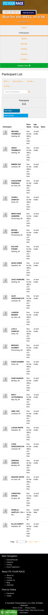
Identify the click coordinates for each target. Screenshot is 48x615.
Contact (24, 59)
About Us (10, 575)
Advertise (10, 585)
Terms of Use (17, 608)
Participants (24, 33)
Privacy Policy (30, 608)
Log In (6, 12)
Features (10, 562)
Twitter (9, 596)
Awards (24, 54)
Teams (24, 39)
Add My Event (28, 13)
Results (24, 44)
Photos (24, 49)
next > (30, 542)
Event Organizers (13, 567)
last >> (36, 542)
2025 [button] (6, 81)
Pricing (9, 565)
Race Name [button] (18, 81)
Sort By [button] (7, 86)
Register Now (24, 66)
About (24, 28)
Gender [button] (31, 81)
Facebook (10, 593)
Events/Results (12, 560)
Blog (8, 583)
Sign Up (16, 12)
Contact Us (11, 580)
